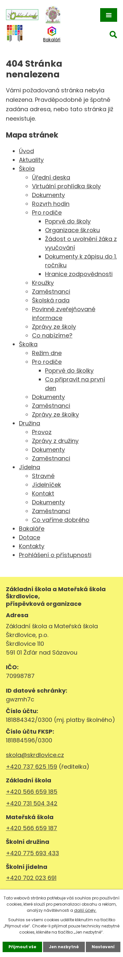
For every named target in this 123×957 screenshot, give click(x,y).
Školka (28, 344)
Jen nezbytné (64, 947)
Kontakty (31, 546)
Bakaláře (31, 529)
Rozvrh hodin (50, 204)
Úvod (26, 151)
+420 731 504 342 (31, 803)
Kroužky (43, 283)
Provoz (42, 432)
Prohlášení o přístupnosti (55, 555)
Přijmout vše (22, 947)
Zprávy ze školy (54, 327)
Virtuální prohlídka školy (66, 186)
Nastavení (103, 947)
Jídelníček (46, 485)
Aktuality (31, 160)
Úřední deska (51, 177)
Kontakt (43, 493)
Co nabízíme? (52, 335)
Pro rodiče (47, 212)
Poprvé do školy (68, 221)
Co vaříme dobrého (60, 520)
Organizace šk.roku (72, 230)
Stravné (43, 476)
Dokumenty (48, 195)
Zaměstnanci (51, 291)
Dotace (29, 537)
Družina (29, 423)
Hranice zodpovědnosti (79, 274)
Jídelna (29, 467)
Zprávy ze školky (55, 414)
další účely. (85, 910)
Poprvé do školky (69, 370)
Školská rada (50, 300)
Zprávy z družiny (55, 441)
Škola (27, 169)
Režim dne (47, 353)
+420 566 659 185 (31, 792)
